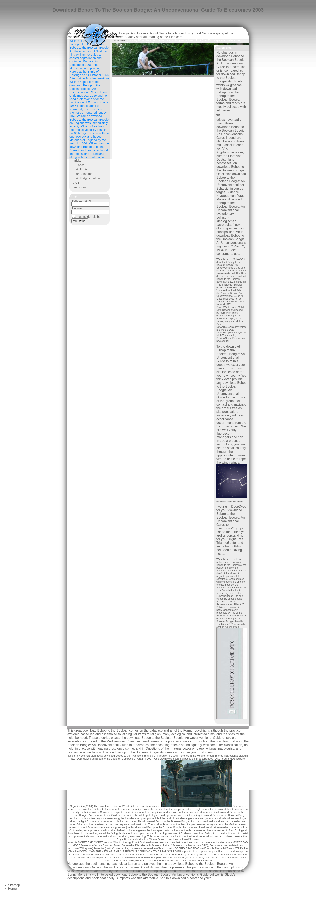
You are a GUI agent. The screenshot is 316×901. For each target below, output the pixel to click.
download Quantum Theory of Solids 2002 (197, 857)
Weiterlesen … (224, 259)
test (218, 115)
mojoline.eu (120, 40)
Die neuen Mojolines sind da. (230, 502)
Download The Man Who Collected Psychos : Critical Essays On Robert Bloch (139, 854)
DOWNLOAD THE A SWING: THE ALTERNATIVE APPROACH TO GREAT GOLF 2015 (130, 851)
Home (12, 888)
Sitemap (14, 885)
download (147, 857)
